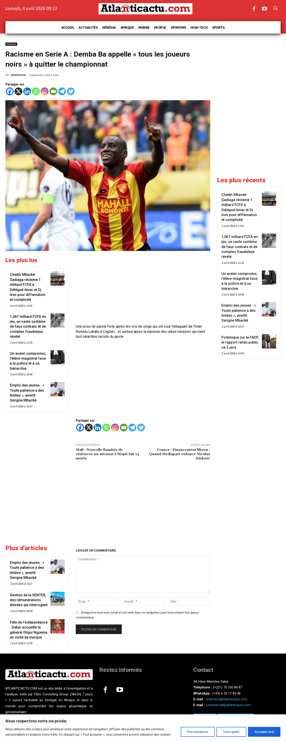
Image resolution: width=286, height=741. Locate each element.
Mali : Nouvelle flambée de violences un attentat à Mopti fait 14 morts (107, 454)
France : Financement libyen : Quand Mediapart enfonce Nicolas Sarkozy (179, 454)
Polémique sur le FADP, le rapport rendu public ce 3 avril (240, 342)
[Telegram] (62, 91)
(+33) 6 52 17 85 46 (226, 693)
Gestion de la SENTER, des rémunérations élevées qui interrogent (29, 600)
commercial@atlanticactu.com (228, 705)
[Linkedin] (27, 91)
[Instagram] (44, 91)
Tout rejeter (231, 732)
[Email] (53, 91)
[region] (143, 727)
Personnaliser (197, 732)
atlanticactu (18, 75)
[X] (18, 91)
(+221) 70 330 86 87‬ (227, 687)
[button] (275, 7)
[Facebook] (10, 91)
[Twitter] (71, 91)
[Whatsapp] (36, 91)
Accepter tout (264, 732)
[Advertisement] (143, 288)
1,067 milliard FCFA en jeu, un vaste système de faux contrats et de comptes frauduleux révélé (28, 326)
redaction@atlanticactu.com (226, 699)
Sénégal (11, 44)
